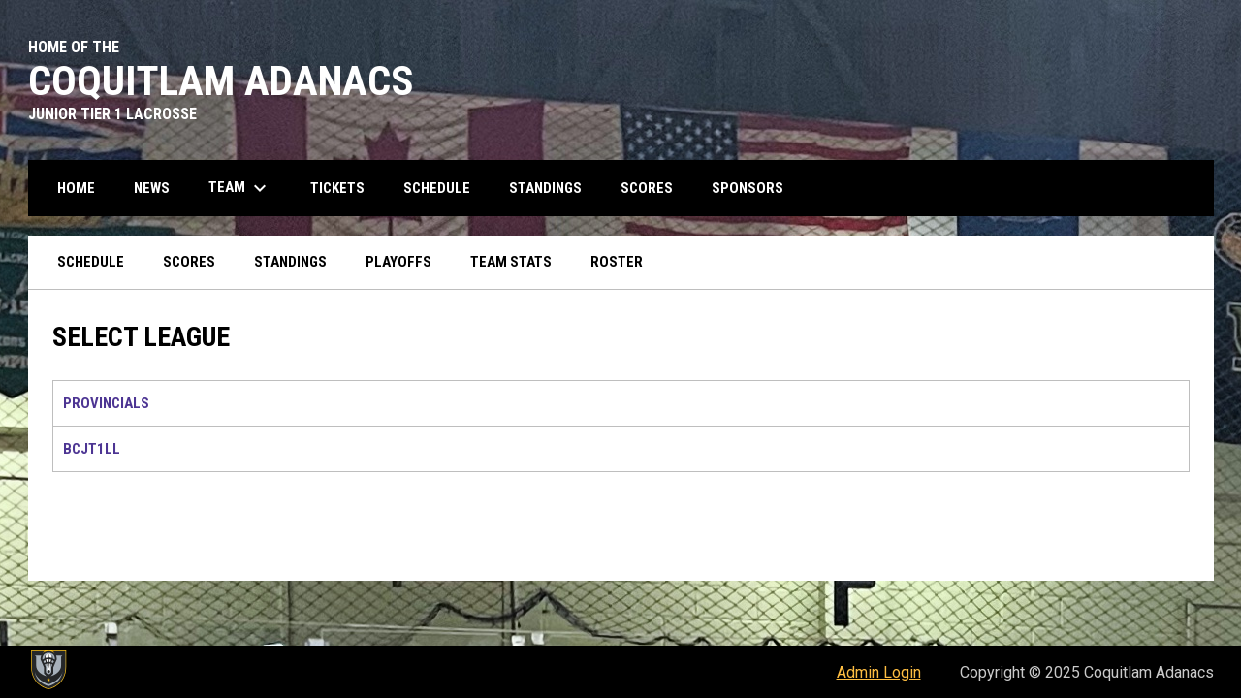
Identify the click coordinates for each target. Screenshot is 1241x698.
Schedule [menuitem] (436, 188)
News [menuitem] (152, 188)
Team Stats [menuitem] (511, 261)
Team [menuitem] (239, 188)
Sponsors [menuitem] (747, 188)
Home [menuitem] (76, 188)
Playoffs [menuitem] (398, 261)
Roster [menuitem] (616, 261)
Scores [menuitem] (646, 188)
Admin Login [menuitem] (879, 672)
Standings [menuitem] (545, 188)
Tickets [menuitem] (337, 188)
